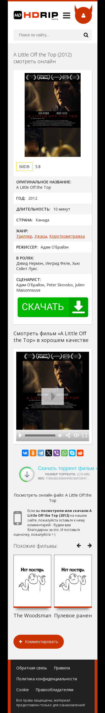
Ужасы (40, 236)
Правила (62, 667)
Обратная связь (31, 667)
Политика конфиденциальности (46, 678)
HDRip (33, 15)
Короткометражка (67, 236)
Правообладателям (54, 689)
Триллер (24, 236)
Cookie (22, 689)
